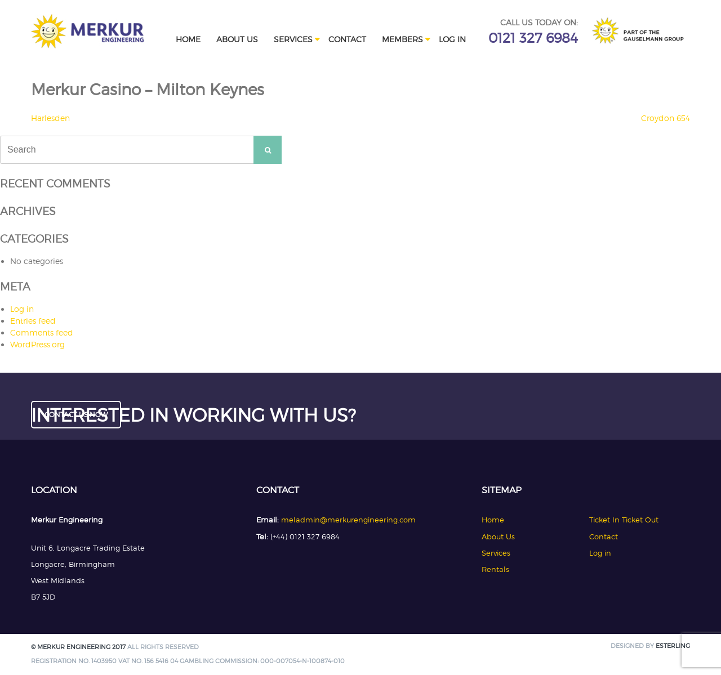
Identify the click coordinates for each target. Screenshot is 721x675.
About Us (237, 39)
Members (402, 39)
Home (188, 39)
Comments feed (41, 332)
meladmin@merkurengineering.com (348, 519)
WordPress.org (37, 344)
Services (293, 39)
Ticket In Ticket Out (623, 519)
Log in (452, 39)
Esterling (673, 646)
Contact (347, 39)
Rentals (495, 569)
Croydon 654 (665, 118)
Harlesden (50, 118)
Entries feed (33, 320)
